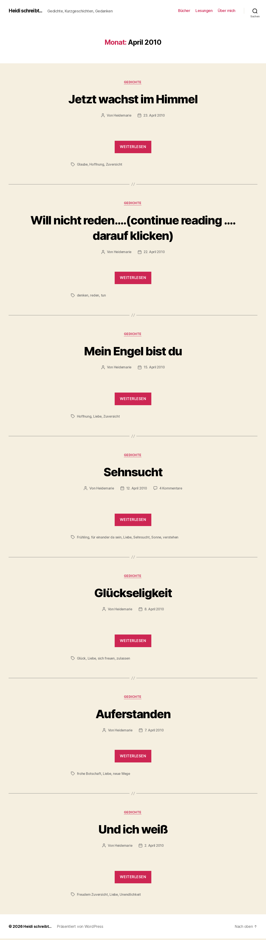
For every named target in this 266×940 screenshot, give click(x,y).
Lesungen (203, 10)
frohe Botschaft (89, 775)
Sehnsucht (132, 472)
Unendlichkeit (132, 896)
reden (95, 296)
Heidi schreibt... (27, 10)
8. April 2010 (154, 610)
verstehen (173, 538)
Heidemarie (122, 116)
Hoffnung (97, 165)
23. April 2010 (154, 116)
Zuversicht (114, 165)
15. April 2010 (154, 368)
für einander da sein (106, 538)
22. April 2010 (154, 252)
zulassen (124, 659)
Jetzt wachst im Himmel (133, 98)
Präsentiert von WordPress (80, 928)
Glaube (82, 165)
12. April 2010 (137, 489)
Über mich (226, 10)
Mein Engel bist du (133, 351)
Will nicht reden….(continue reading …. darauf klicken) (133, 228)
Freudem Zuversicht (92, 896)
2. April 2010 (154, 847)
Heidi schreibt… (37, 928)
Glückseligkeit (133, 593)
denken (83, 296)
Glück (81, 659)
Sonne (158, 538)
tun (104, 296)
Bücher (184, 10)
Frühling (83, 538)
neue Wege (123, 775)
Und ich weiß (132, 830)
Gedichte (133, 82)
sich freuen (107, 659)
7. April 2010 (154, 731)
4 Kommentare (171, 489)
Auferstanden (133, 714)
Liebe (97, 417)
